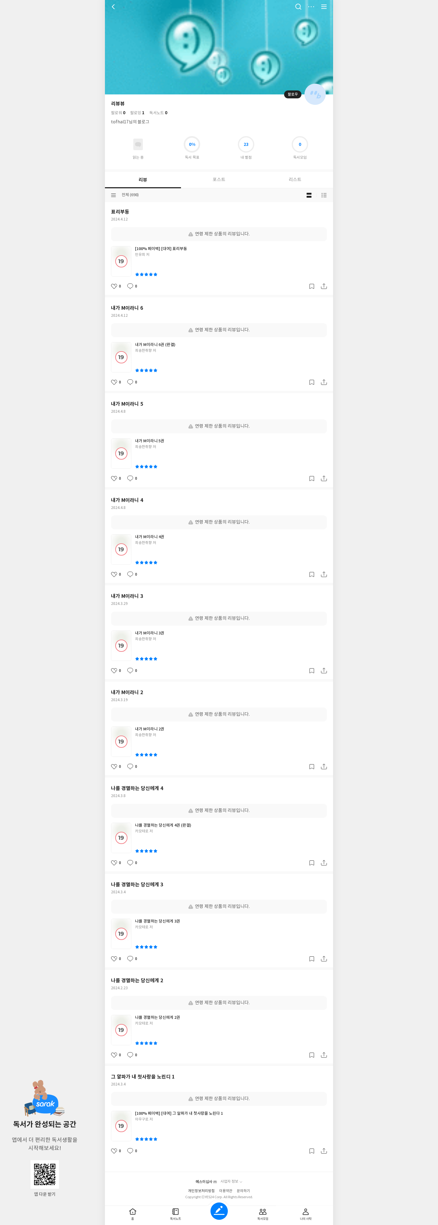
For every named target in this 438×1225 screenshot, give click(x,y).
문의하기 (243, 1191)
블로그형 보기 (309, 195)
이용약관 (225, 1191)
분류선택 (113, 195)
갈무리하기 (312, 286)
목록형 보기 (324, 195)
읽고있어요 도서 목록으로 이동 (138, 144)
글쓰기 (219, 1211)
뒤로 (114, 7)
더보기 (311, 7)
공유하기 (324, 286)
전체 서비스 (324, 7)
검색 (298, 7)
